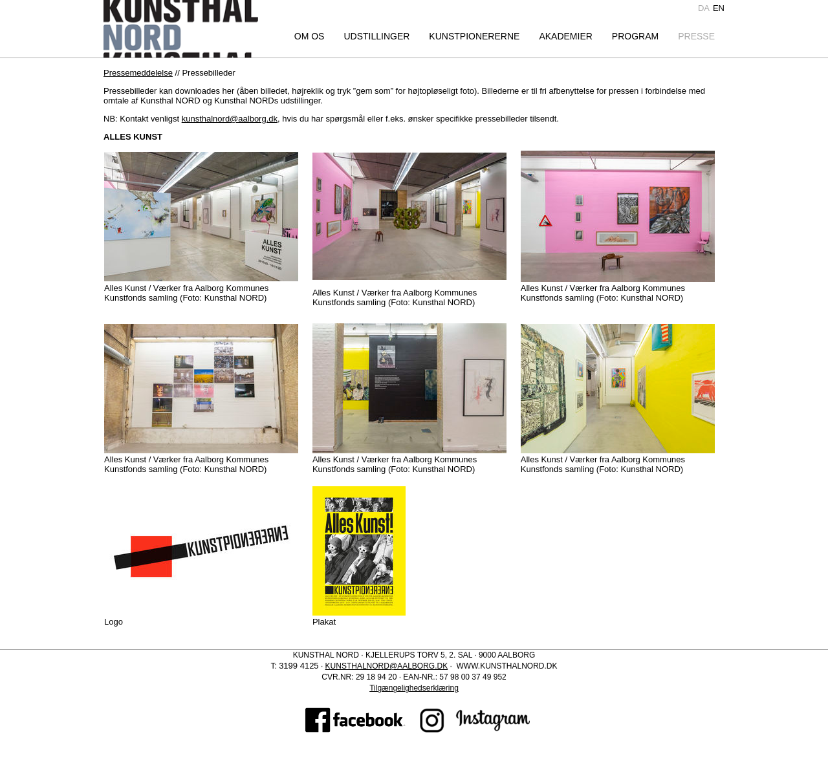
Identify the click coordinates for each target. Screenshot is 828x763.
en (718, 8)
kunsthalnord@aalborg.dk (230, 119)
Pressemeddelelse (138, 73)
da (704, 8)
